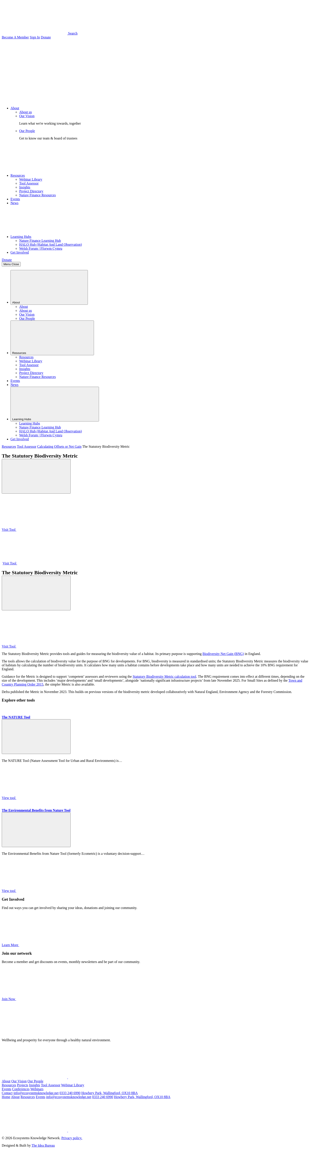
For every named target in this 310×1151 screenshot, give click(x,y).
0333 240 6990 (70, 1093)
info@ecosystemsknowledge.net (36, 1093)
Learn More (43, 945)
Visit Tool (42, 529)
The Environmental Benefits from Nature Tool (36, 810)
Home (6, 1097)
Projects (22, 1085)
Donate (46, 37)
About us (25, 112)
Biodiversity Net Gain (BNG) (223, 654)
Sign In (35, 37)
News (14, 203)
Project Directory (31, 191)
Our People (27, 131)
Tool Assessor (29, 183)
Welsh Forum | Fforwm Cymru (40, 248)
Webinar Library (30, 179)
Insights (24, 187)
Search (40, 33)
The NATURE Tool (16, 717)
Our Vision (26, 116)
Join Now (42, 999)
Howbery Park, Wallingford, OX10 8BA (109, 1093)
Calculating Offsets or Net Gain (59, 446)
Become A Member (15, 37)
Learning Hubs (20, 237)
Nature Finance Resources (37, 195)
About (14, 108)
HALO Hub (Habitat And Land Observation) (50, 244)
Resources (17, 175)
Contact (7, 1093)
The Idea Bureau (43, 1145)
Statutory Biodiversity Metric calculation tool (164, 676)
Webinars (36, 1089)
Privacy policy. (71, 1138)
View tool (42, 798)
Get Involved (19, 252)
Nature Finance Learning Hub (40, 240)
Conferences (21, 1089)
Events (15, 199)
